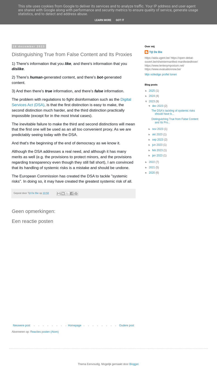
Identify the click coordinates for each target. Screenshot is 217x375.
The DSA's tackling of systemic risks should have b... (173, 112)
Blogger (134, 364)
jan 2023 (157, 155)
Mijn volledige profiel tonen (161, 74)
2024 (152, 96)
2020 (152, 172)
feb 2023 (157, 150)
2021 (152, 167)
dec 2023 (158, 105)
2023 (152, 101)
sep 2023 (158, 139)
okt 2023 (157, 134)
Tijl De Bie (155, 52)
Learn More (103, 20)
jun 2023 (157, 144)
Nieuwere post (21, 325)
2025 (152, 90)
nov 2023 (158, 129)
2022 (152, 162)
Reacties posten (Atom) (44, 331)
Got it (120, 20)
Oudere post (126, 325)
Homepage (74, 325)
